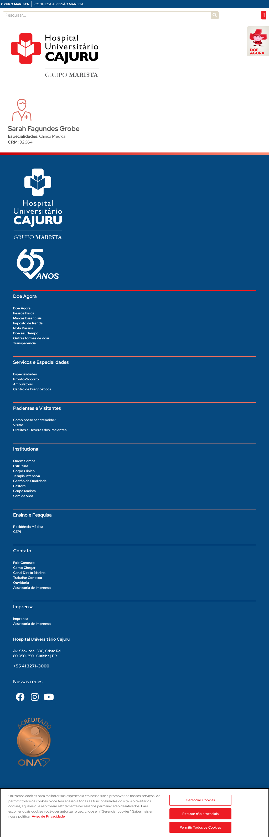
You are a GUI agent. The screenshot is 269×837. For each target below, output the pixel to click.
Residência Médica (28, 526)
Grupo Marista (24, 491)
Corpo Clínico (24, 471)
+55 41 (31, 666)
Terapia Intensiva (26, 476)
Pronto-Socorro (26, 379)
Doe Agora (21, 308)
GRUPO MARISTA (15, 4)
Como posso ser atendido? (34, 420)
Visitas (18, 425)
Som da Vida (23, 496)
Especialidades (25, 374)
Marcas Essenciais (27, 318)
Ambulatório (23, 384)
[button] (263, 15)
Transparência (24, 343)
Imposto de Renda (28, 323)
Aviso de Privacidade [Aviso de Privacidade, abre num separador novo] (48, 821)
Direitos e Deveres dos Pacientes (39, 430)
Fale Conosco (24, 562)
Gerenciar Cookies (200, 804)
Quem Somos (24, 461)
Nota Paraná (23, 328)
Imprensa (20, 618)
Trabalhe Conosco (27, 577)
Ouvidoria (21, 582)
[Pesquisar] (215, 15)
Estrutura (20, 466)
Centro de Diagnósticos (32, 389)
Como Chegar (24, 567)
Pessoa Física (23, 313)
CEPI (17, 531)
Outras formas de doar (31, 338)
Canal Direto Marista (29, 572)
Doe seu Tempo (25, 333)
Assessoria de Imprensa (32, 587)
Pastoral (19, 486)
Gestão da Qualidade (30, 481)
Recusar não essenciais (200, 818)
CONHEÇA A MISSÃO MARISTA (59, 4)
